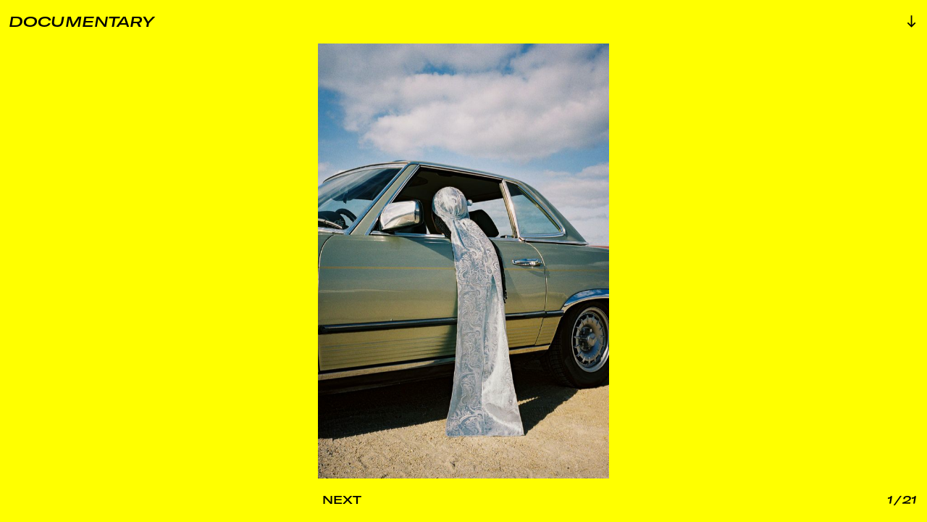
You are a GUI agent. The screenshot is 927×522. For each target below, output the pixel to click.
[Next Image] (390, 500)
